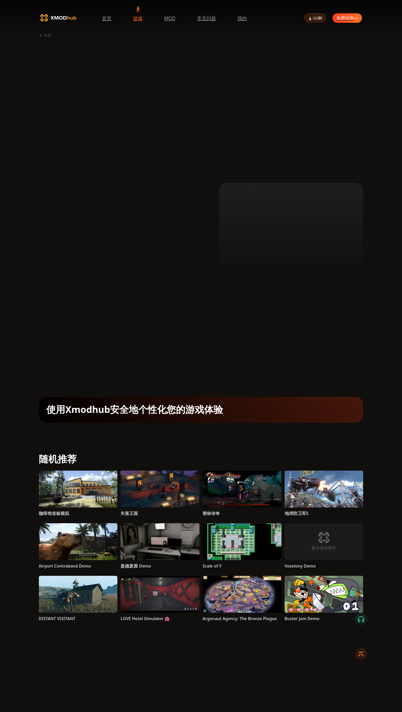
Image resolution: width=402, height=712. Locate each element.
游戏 (138, 18)
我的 (242, 18)
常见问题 (206, 18)
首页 (106, 18)
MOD (169, 18)
